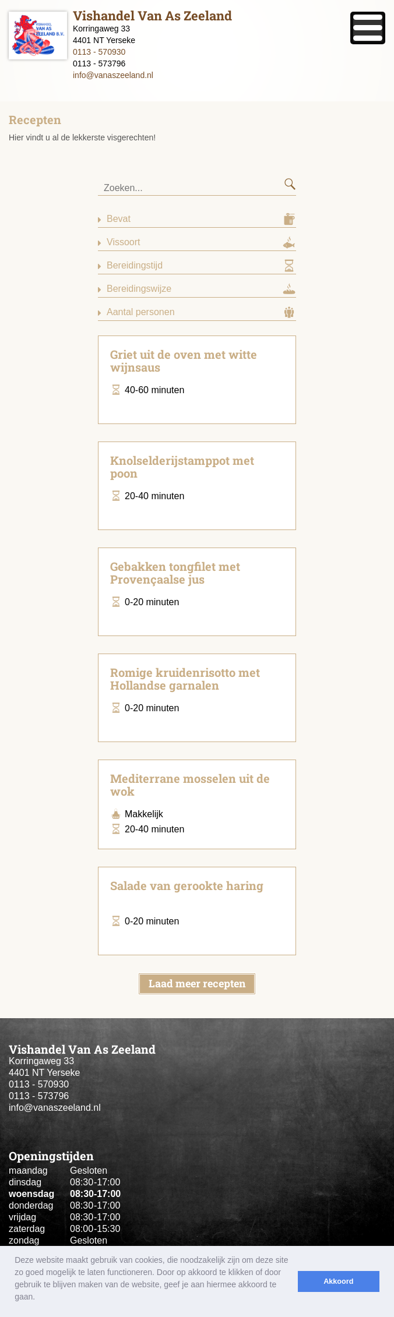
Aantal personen (141, 312)
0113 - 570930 (99, 52)
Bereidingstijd (135, 265)
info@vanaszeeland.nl (113, 75)
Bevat (119, 219)
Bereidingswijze (139, 289)
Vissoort (123, 242)
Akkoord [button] (338, 1281)
